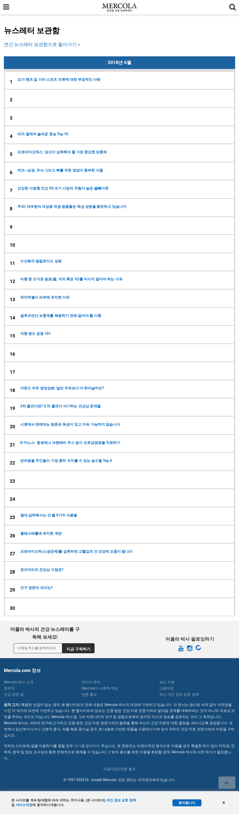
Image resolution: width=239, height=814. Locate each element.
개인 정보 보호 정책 (121, 800)
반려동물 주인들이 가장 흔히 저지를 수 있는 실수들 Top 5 (66, 461)
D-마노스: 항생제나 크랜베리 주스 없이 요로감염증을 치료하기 (70, 443)
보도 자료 (166, 682)
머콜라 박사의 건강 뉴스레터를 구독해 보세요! (45, 633)
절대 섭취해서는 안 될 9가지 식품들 (48, 515)
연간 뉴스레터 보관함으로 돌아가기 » (42, 44)
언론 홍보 (89, 694)
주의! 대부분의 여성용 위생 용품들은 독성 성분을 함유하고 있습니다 (71, 206)
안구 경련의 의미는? (36, 588)
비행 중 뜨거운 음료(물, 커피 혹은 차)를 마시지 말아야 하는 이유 (71, 279)
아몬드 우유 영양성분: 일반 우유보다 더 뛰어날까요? (62, 388)
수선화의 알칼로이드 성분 (41, 261)
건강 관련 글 (14, 694)
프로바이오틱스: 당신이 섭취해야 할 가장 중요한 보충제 (62, 152)
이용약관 (166, 688)
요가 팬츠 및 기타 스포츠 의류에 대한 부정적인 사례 (58, 79)
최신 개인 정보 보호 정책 (179, 694)
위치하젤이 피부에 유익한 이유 (45, 297)
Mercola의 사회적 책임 (99, 688)
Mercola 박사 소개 (18, 682)
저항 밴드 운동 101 (35, 334)
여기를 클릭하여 (87, 746)
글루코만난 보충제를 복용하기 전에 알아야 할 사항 (60, 316)
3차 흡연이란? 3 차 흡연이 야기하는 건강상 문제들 (60, 406)
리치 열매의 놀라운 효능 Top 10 (42, 134)
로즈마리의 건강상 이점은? (41, 570)
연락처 (9, 688)
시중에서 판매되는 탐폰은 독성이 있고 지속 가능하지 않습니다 (70, 424)
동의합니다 (187, 803)
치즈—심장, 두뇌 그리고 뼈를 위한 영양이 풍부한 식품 (60, 170)
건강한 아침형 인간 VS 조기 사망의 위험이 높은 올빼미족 (62, 188)
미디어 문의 (90, 682)
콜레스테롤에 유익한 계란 (41, 533)
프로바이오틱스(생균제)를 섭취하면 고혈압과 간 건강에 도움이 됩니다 (76, 551)
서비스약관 (24, 805)
